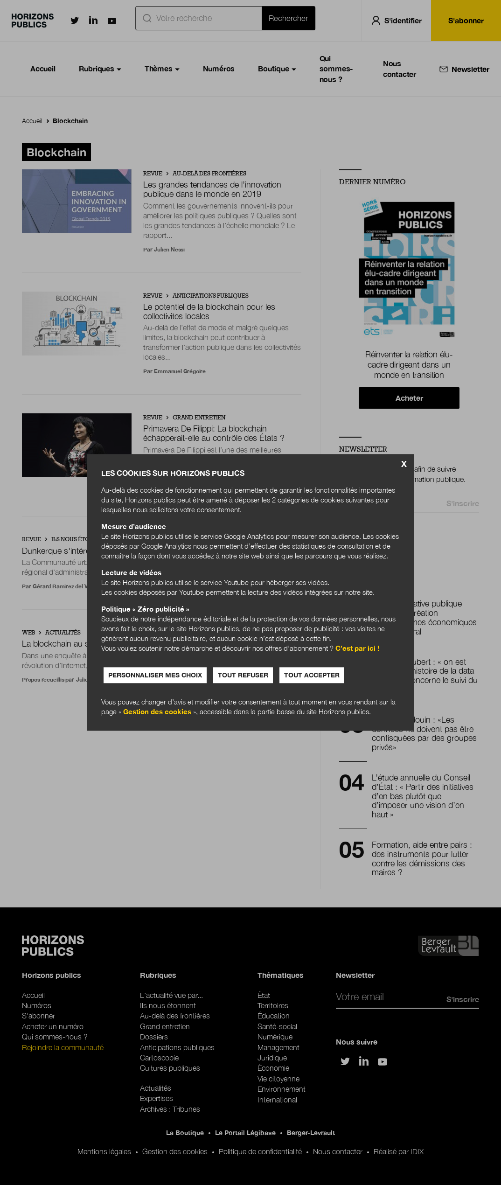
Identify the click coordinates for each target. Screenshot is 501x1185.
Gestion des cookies (157, 712)
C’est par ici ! (357, 648)
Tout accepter (312, 675)
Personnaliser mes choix (155, 675)
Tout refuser (243, 675)
